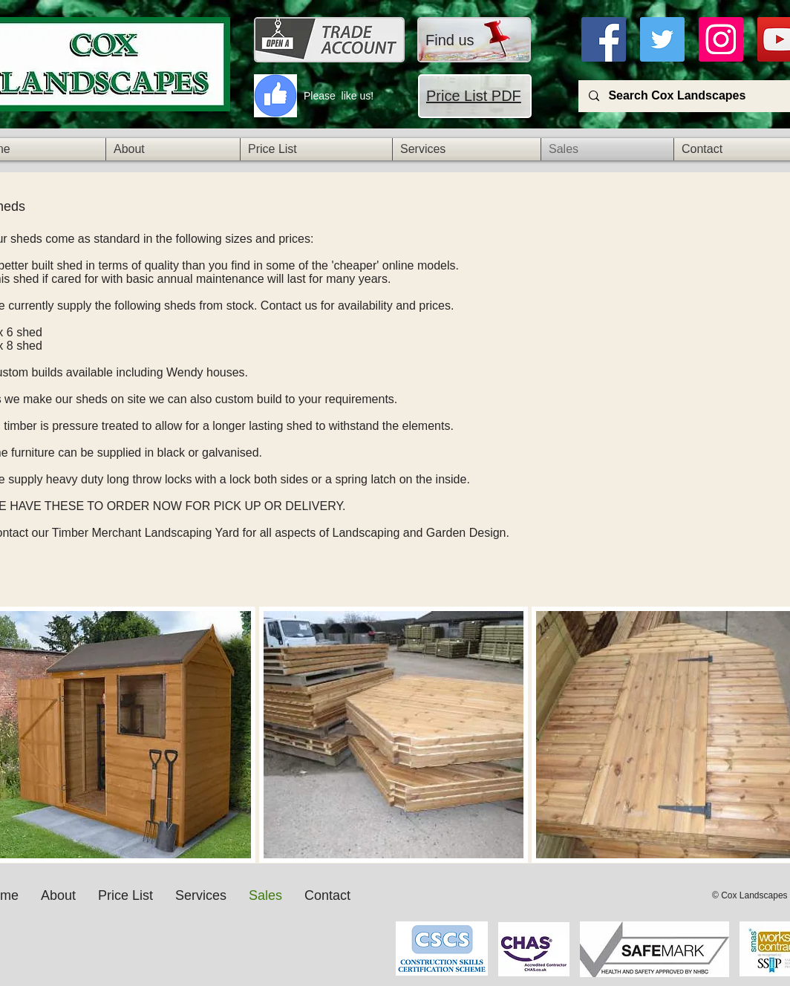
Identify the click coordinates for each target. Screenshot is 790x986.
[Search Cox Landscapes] (691, 96)
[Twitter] (662, 39)
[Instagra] (721, 39)
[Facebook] (603, 39)
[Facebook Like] (350, 937)
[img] (393, 735)
